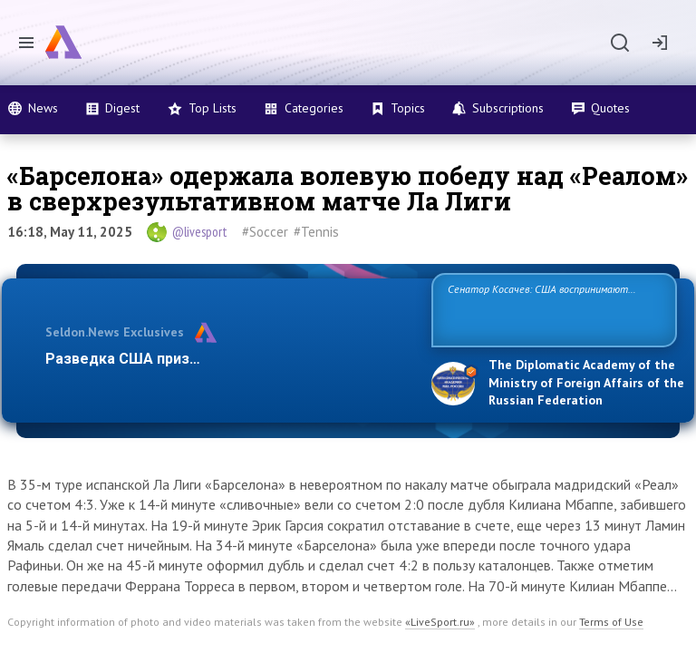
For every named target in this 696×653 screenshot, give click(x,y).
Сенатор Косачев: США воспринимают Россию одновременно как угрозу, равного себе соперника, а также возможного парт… (551, 309)
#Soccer (265, 231)
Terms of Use (611, 622)
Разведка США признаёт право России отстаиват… (228, 358)
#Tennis (316, 231)
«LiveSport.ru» (440, 622)
